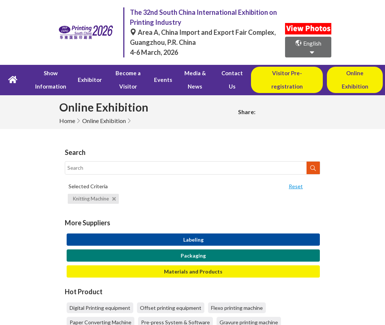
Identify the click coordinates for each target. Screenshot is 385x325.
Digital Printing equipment (100, 295)
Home (67, 107)
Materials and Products (193, 258)
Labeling (193, 226)
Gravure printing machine (249, 309)
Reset (296, 173)
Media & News (194, 73)
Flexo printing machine (237, 295)
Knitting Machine (94, 185)
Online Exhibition (104, 107)
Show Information (51, 73)
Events (163, 73)
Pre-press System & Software (175, 309)
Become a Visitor (128, 73)
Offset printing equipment (170, 295)
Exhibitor (90, 73)
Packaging (193, 242)
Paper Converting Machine (100, 309)
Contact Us (231, 73)
